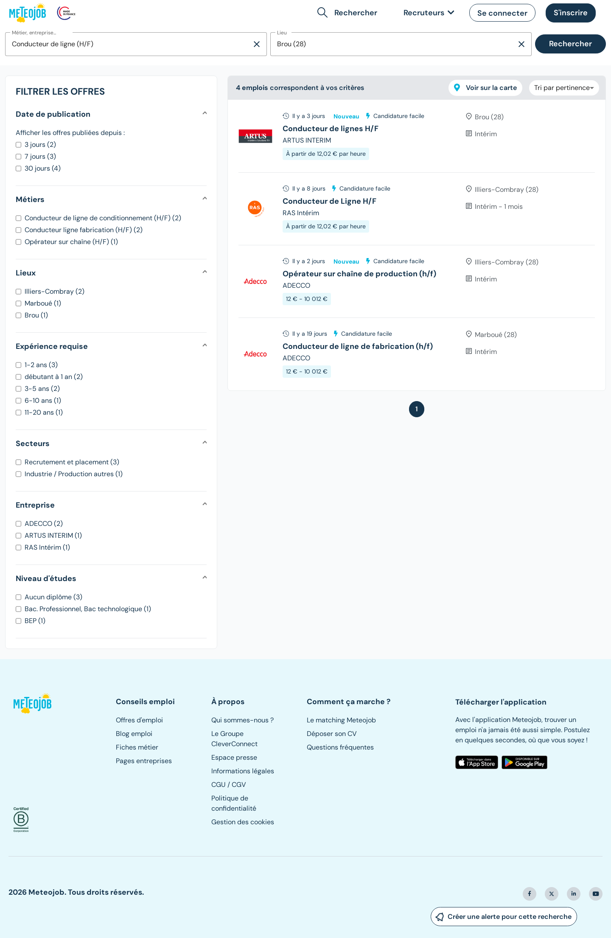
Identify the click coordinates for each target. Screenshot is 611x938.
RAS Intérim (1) (47, 547)
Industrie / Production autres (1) (74, 473)
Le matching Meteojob (341, 720)
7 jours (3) (40, 156)
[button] (349, 13)
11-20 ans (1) (44, 412)
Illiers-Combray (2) (54, 291)
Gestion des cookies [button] (242, 821)
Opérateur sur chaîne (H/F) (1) (71, 241)
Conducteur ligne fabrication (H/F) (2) (84, 229)
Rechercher (570, 44)
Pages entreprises (144, 760)
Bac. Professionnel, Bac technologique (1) (88, 608)
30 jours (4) (43, 168)
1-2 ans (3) (41, 364)
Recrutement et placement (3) (72, 462)
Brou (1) (36, 315)
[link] (427, 12)
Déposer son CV (332, 733)
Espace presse (234, 757)
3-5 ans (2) (42, 388)
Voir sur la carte (485, 87)
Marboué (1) (43, 303)
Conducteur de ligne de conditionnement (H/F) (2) (103, 217)
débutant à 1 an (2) (54, 376)
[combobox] (128, 44)
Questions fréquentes (340, 747)
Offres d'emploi (139, 720)
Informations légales (242, 771)
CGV (239, 784)
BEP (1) (35, 620)
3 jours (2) (40, 144)
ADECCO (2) (44, 523)
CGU (218, 784)
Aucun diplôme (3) (53, 597)
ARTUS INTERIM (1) (53, 535)
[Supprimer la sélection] (257, 44)
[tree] (416, 245)
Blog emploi (134, 733)
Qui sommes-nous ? (242, 720)
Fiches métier (137, 747)
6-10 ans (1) (43, 400)
